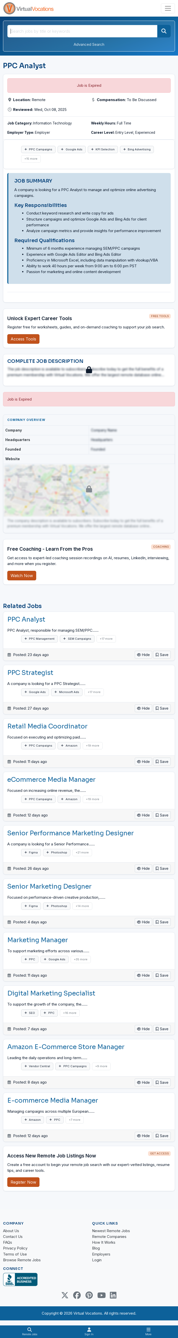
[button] (162, 655)
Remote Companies (109, 1236)
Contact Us (13, 1236)
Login (97, 1260)
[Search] (164, 31)
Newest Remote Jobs (111, 1230)
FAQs (7, 1242)
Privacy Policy (15, 1248)
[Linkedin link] (113, 1295)
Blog (96, 1248)
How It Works (103, 1242)
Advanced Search (89, 44)
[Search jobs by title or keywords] (82, 31)
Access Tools (23, 338)
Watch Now (22, 575)
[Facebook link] (77, 1295)
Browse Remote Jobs (22, 1260)
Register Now (23, 1182)
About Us (11, 1230)
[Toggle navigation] (168, 8)
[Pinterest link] (89, 1295)
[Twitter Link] (65, 1295)
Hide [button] (143, 655)
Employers (101, 1254)
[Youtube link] (101, 1295)
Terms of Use (15, 1254)
